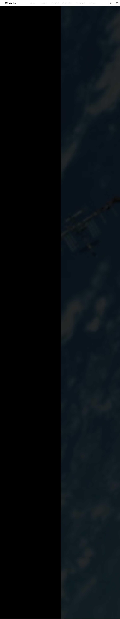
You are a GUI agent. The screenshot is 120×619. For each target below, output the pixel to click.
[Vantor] (16, 3)
